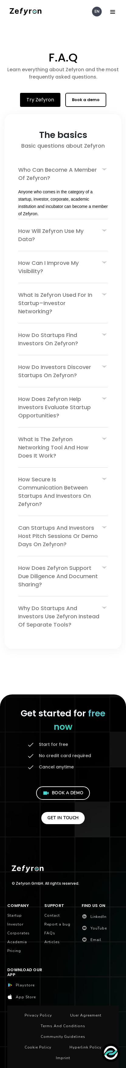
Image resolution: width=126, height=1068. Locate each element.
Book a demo (86, 100)
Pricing (14, 950)
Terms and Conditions (63, 1026)
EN (96, 11)
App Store (21, 997)
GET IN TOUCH (63, 818)
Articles (52, 942)
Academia (17, 942)
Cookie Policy (38, 1047)
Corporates (18, 933)
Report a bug (57, 924)
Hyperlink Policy (85, 1047)
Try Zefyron (40, 99)
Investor (15, 924)
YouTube (94, 928)
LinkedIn (94, 916)
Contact (52, 915)
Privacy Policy (38, 1015)
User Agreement (85, 1015)
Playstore (21, 985)
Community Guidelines (63, 1036)
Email (92, 939)
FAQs (49, 933)
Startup (14, 915)
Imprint (63, 1058)
